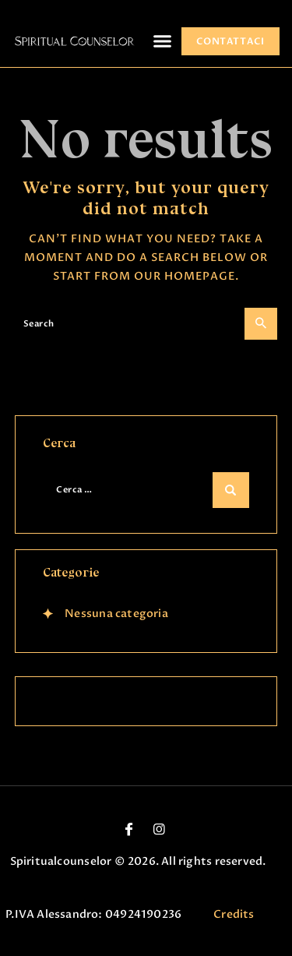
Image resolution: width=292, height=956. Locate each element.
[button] (163, 41)
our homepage (184, 276)
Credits (233, 914)
